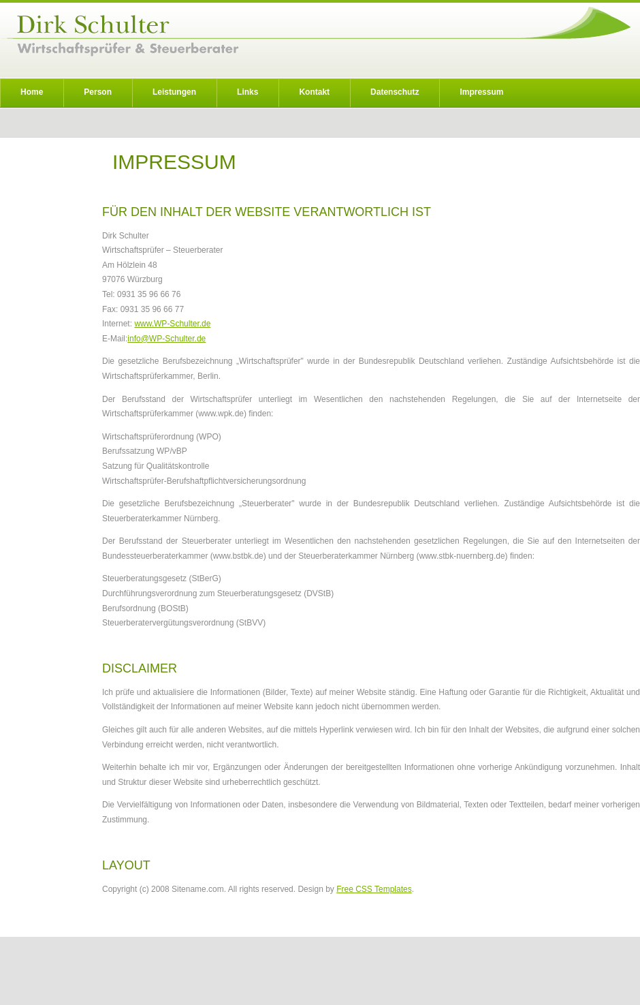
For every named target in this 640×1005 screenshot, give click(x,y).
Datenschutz (394, 92)
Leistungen (174, 92)
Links (247, 92)
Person (98, 92)
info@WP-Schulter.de (166, 338)
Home (31, 92)
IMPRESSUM (174, 162)
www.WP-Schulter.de (172, 323)
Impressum (481, 92)
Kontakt (314, 92)
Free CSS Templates (374, 889)
